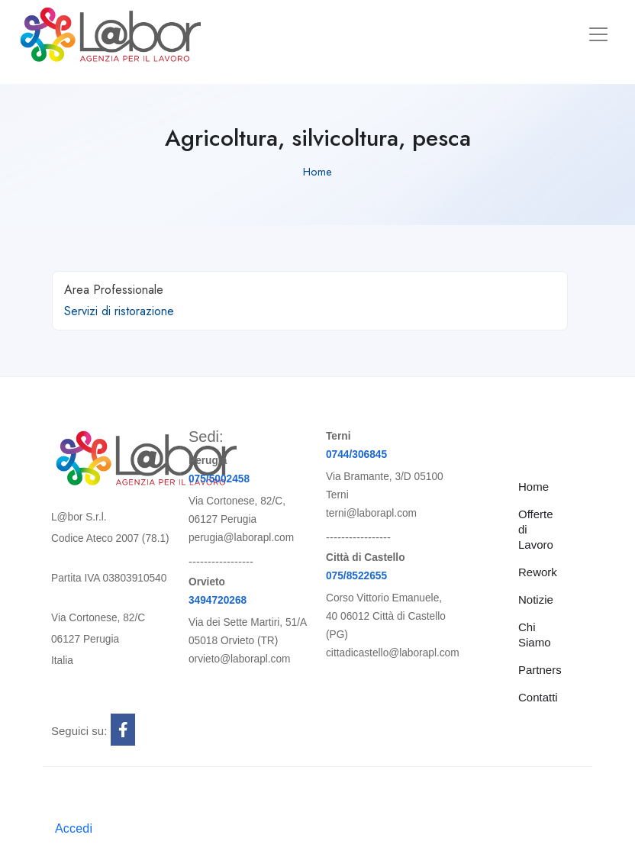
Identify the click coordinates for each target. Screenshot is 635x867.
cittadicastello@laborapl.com (392, 653)
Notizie (535, 599)
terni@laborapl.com (371, 513)
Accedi (73, 828)
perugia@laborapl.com (241, 537)
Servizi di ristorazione (119, 311)
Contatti (538, 697)
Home (317, 171)
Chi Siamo (534, 634)
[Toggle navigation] (598, 34)
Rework (537, 572)
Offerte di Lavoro (535, 529)
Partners (540, 669)
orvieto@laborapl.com (240, 659)
